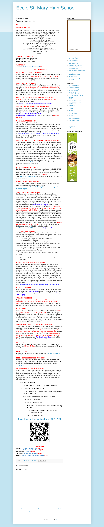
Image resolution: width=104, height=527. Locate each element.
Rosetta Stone (72, 117)
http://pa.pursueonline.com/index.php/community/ (33, 365)
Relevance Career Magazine (75, 89)
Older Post (60, 508)
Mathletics (71, 115)
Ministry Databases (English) (75, 100)
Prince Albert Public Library (74, 118)
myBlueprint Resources (74, 87)
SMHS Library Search (73, 58)
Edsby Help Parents (73, 62)
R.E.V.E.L (71, 97)
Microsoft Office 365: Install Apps (76, 67)
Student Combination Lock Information (77, 70)
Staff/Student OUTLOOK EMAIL (76, 65)
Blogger (57, 519)
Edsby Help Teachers (73, 63)
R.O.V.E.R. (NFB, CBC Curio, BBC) (76, 95)
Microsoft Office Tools (73, 68)
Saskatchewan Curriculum (74, 74)
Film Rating (71, 79)
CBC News (71, 110)
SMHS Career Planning (74, 85)
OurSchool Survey (73, 76)
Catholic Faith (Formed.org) (75, 93)
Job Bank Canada (72, 92)
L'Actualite (71, 108)
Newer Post (19, 508)
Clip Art (70, 112)
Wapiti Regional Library (74, 120)
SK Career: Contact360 (74, 90)
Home (39, 508)
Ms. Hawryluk (72, 126)
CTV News (71, 107)
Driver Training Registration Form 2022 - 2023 (39, 419)
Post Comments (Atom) (27, 511)
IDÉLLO (70, 98)
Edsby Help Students (73, 60)
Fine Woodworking (73, 113)
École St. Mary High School (46, 8)
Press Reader (72, 105)
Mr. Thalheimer (72, 127)
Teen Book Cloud (72, 103)
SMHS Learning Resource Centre (76, 57)
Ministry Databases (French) (75, 102)
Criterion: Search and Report (75, 78)
